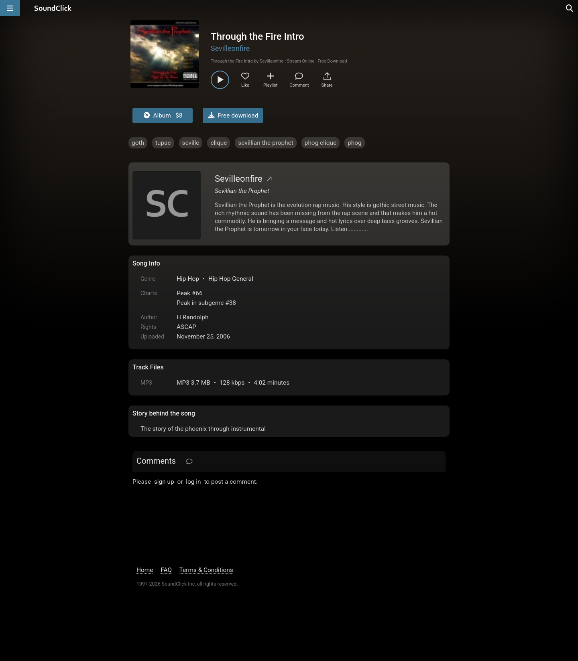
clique (218, 142)
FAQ (166, 570)
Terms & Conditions (206, 570)
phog (355, 142)
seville (190, 142)
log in (193, 481)
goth (138, 142)
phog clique (320, 142)
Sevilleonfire (230, 48)
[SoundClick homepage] (53, 8)
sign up (164, 481)
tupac (163, 142)
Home (144, 570)
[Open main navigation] (10, 8)
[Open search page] (570, 8)
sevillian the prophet (265, 142)
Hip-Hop (188, 278)
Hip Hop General (230, 278)
